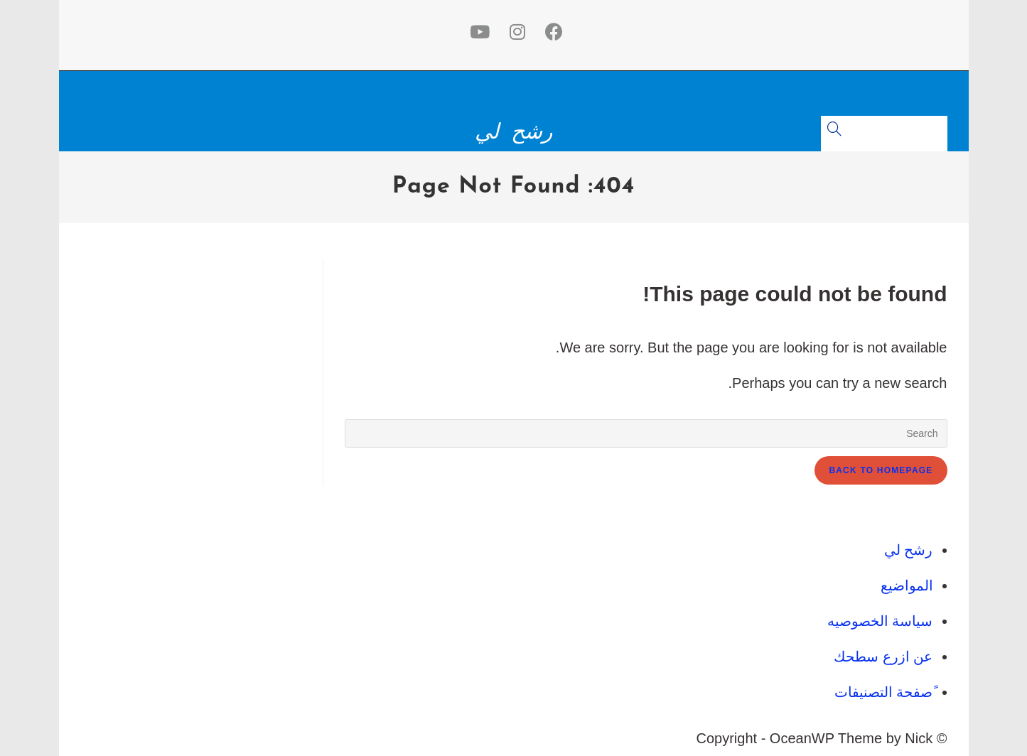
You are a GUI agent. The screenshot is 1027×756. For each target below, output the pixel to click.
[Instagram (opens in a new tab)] (514, 32)
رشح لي (513, 131)
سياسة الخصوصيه (880, 621)
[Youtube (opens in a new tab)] (477, 32)
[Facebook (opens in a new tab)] (551, 32)
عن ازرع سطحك (883, 656)
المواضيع (907, 585)
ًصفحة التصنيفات (883, 692)
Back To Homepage (880, 470)
